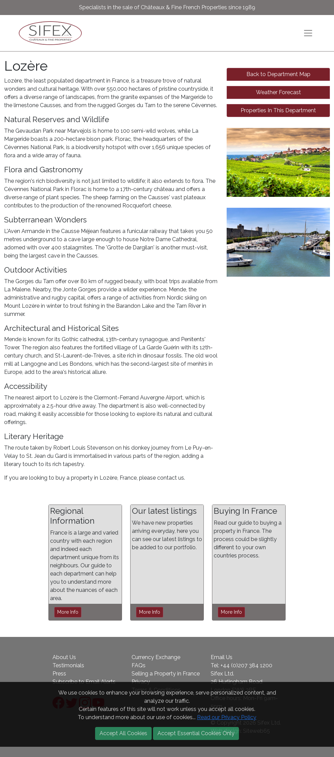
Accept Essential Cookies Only (195, 733)
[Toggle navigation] (308, 33)
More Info (67, 612)
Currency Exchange (156, 657)
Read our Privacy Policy (226, 717)
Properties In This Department (278, 110)
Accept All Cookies (123, 733)
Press (59, 673)
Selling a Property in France (166, 673)
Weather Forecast (278, 92)
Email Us (221, 657)
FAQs (139, 665)
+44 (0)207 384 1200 (246, 665)
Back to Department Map (278, 74)
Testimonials (68, 665)
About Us (64, 657)
